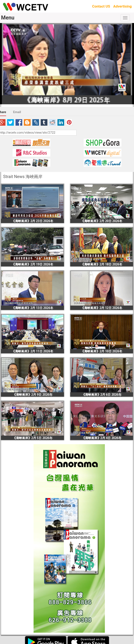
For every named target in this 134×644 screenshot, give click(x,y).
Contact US (101, 6)
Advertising (122, 6)
